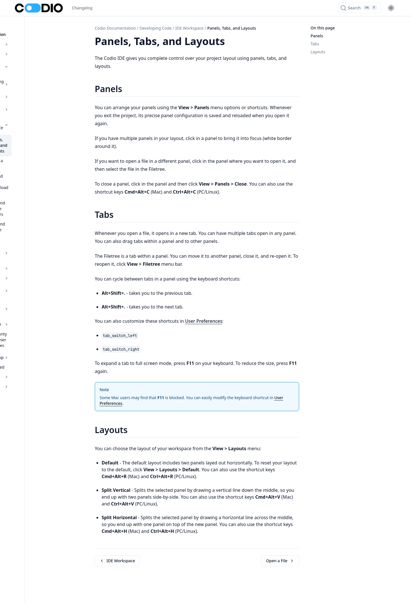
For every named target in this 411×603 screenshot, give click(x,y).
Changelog (82, 8)
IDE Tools (46, 197)
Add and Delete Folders (43, 153)
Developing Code (43, 57)
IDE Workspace (46, 98)
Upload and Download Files (49, 138)
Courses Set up (43, 260)
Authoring (43, 47)
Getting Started (29, 269)
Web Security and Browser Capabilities (46, 245)
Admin (43, 289)
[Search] (359, 8)
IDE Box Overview (46, 207)
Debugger (46, 232)
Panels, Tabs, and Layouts (45, 113)
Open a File (39, 126)
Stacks (46, 79)
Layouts (318, 51)
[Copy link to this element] (231, 42)
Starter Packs (46, 89)
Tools (46, 188)
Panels (317, 35)
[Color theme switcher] (391, 8)
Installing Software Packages (46, 220)
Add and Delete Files (48, 166)
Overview (43, 38)
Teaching (43, 279)
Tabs (315, 43)
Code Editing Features (46, 178)
